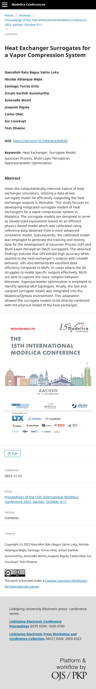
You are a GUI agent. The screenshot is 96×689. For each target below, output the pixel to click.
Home (9, 15)
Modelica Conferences (28, 4)
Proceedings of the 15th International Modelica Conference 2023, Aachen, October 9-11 (45, 22)
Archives (25, 15)
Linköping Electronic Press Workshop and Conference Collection (43, 636)
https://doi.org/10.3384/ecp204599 (40, 141)
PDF (14, 454)
